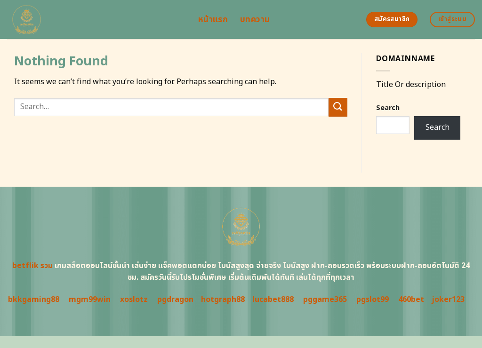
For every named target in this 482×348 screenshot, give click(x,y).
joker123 (448, 299)
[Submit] (338, 107)
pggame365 (325, 299)
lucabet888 (273, 299)
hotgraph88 (223, 299)
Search (388, 108)
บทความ (255, 19)
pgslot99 (372, 299)
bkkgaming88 (33, 299)
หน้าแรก (213, 19)
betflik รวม (32, 265)
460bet (411, 299)
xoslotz (134, 299)
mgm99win (90, 299)
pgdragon (175, 299)
